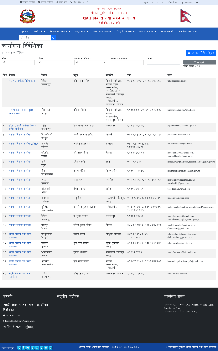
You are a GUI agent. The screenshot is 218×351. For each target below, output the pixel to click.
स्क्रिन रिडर (172, 2)
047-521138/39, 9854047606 (137, 235)
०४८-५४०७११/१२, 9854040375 (137, 145)
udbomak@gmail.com (177, 273)
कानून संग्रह (80, 31)
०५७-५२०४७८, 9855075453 (144, 81)
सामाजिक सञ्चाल (186, 31)
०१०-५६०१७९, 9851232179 (144, 243)
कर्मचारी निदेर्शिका (45, 2)
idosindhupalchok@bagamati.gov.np (184, 171)
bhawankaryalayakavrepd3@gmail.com (185, 261)
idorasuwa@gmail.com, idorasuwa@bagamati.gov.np (191, 162)
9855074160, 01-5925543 (144, 110)
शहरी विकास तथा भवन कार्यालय (109, 18)
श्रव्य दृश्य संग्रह (146, 31)
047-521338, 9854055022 (144, 135)
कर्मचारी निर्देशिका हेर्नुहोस (201, 53)
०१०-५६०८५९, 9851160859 (144, 180)
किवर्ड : (150, 58)
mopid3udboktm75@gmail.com (182, 252)
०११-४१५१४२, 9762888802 (144, 261)
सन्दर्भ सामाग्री (167, 31)
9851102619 (135, 171)
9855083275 (135, 273)
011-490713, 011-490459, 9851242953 (144, 208)
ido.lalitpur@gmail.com (178, 198)
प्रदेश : (5, 58)
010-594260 (135, 162)
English (145, 2)
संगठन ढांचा (61, 2)
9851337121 (135, 189)
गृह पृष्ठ (24, 31)
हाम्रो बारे (38, 31)
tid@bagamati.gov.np (177, 81)
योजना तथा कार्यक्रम (102, 31)
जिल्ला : (41, 58)
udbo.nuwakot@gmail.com (180, 243)
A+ (163, 2)
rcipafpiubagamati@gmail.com (181, 110)
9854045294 (135, 153)
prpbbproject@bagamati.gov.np (182, 125)
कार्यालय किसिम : (82, 58)
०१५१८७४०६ (77, 2)
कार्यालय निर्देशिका (27, 2)
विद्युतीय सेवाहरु (124, 31)
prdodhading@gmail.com (179, 189)
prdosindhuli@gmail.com (179, 134)
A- (153, 2)
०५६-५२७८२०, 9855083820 (144, 225)
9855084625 (135, 216)
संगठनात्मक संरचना (58, 31)
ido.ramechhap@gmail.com (180, 143)
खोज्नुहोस (199, 62)
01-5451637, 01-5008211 (144, 198)
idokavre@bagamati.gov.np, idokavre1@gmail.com (191, 207)
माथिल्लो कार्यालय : (120, 58)
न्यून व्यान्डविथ (187, 2)
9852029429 (135, 125)
